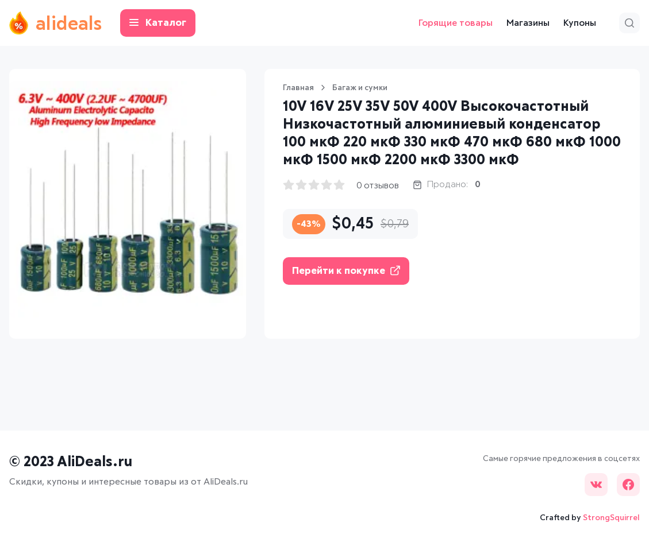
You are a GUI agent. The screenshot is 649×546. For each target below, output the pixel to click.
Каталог (157, 23)
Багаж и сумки (359, 88)
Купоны (579, 23)
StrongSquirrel (611, 518)
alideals (55, 23)
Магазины (528, 23)
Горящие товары (455, 23)
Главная (298, 88)
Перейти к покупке (346, 270)
